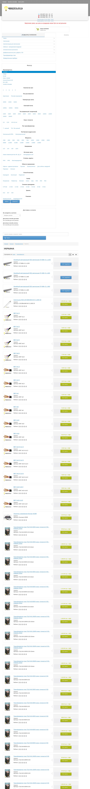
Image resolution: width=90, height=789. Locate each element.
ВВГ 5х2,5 (36, 119)
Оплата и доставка (12, 1)
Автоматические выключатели (10, 42)
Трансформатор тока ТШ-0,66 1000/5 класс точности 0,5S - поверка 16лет (46, 410)
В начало (43, 759)
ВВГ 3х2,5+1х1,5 (38, 240)
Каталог (23, 22)
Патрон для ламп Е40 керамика (43, 633)
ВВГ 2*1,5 (36, 731)
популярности (41, 42)
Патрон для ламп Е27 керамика (43, 661)
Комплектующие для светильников (11, 35)
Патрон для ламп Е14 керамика (43, 675)
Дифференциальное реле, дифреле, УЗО (9, 46)
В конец (69, 759)
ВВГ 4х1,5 (36, 160)
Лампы (4, 29)
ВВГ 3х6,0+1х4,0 (38, 266)
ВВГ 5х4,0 (36, 133)
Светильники (6, 32)
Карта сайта (21, 1)
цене (35, 42)
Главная (4, 1)
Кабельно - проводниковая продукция (9, 39)
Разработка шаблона (75, 785)
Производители (40, 32)
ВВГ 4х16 (36, 226)
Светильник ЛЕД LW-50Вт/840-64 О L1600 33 (47, 93)
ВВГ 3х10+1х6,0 (38, 280)
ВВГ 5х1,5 (36, 106)
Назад (48, 759)
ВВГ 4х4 (35, 186)
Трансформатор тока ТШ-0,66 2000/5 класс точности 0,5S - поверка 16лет (46, 455)
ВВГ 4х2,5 (36, 173)
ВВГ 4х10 (36, 213)
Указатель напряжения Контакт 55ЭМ (44, 307)
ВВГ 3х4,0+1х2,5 (38, 253)
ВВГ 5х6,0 (36, 146)
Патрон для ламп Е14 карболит (43, 703)
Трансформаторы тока (9, 50)
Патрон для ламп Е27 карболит (43, 744)
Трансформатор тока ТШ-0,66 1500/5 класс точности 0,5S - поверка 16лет (46, 440)
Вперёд (63, 759)
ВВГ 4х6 (35, 200)
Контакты (66, 22)
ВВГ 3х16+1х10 (38, 293)
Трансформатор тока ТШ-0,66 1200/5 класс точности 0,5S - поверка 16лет (46, 425)
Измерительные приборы (10, 52)
